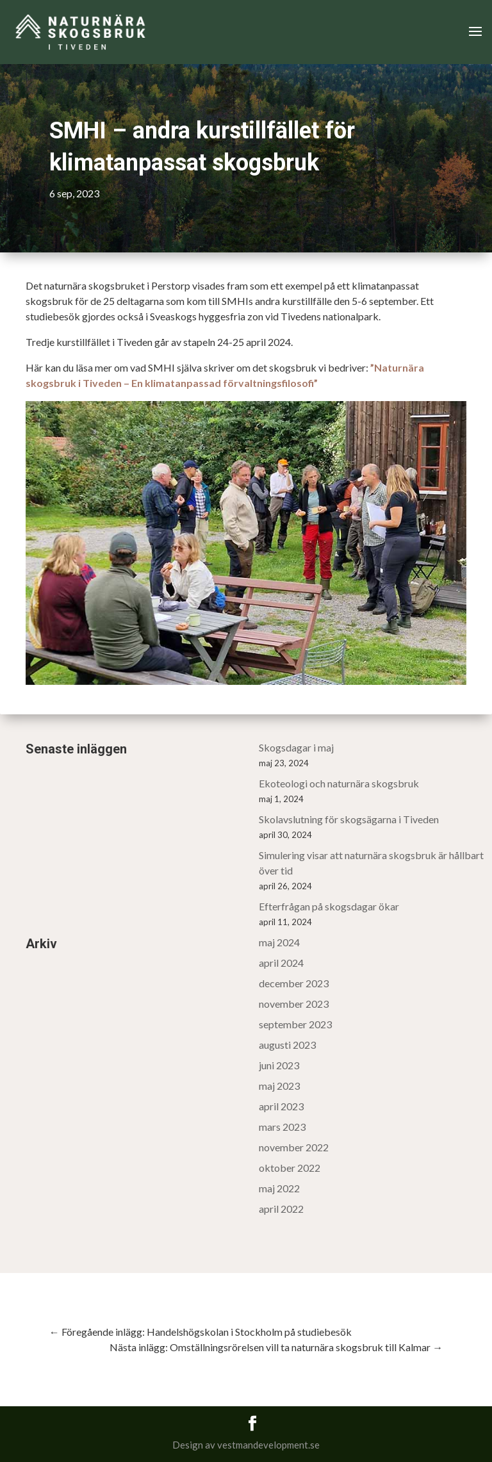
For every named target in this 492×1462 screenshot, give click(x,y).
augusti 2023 (287, 1045)
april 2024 (281, 963)
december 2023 (294, 983)
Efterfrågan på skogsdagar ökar (329, 906)
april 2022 (281, 1209)
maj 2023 (279, 1086)
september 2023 (295, 1024)
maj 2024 (279, 942)
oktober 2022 (289, 1168)
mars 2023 (282, 1127)
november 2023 (294, 1004)
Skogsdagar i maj (296, 747)
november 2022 (294, 1147)
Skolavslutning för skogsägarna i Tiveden (349, 819)
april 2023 (281, 1106)
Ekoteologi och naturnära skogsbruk (339, 783)
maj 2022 (279, 1188)
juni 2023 (279, 1065)
